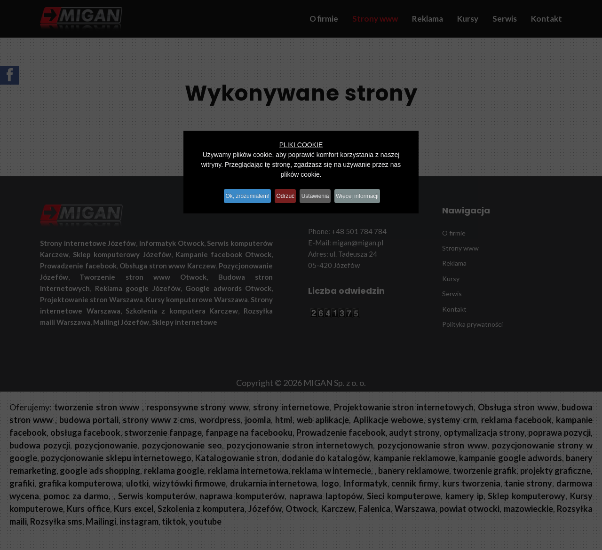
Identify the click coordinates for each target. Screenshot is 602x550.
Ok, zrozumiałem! (238, 192)
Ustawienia (320, 192)
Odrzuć (283, 192)
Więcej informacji (369, 192)
